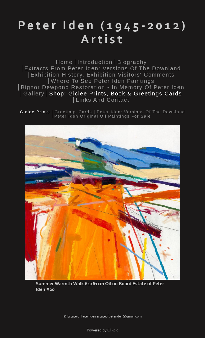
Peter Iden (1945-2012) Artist (102, 32)
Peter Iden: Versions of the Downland (141, 112)
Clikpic (112, 330)
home (64, 62)
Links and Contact (102, 100)
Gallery (34, 94)
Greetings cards (73, 112)
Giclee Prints (35, 112)
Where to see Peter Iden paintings (103, 81)
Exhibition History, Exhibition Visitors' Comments (103, 75)
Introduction (95, 62)
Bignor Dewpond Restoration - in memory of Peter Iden (102, 87)
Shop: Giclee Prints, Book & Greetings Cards (115, 94)
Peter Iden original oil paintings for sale (102, 116)
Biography (132, 62)
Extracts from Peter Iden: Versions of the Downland (102, 68)
